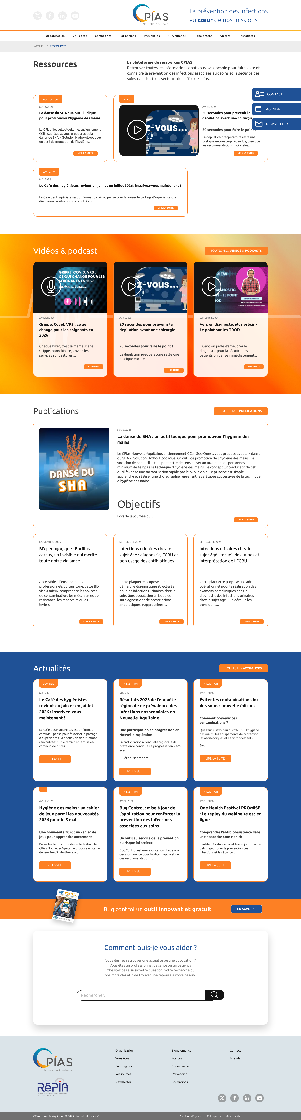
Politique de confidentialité (224, 1116)
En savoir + (246, 909)
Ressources (247, 35)
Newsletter (123, 1082)
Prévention (152, 35)
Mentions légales (190, 1116)
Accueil (39, 46)
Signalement (203, 35)
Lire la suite (85, 153)
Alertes (225, 35)
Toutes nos (236, 250)
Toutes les (243, 668)
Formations (128, 35)
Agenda (235, 1058)
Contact (235, 1050)
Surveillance (177, 35)
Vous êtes (80, 35)
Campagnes (103, 35)
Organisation (55, 35)
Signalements (181, 1050)
